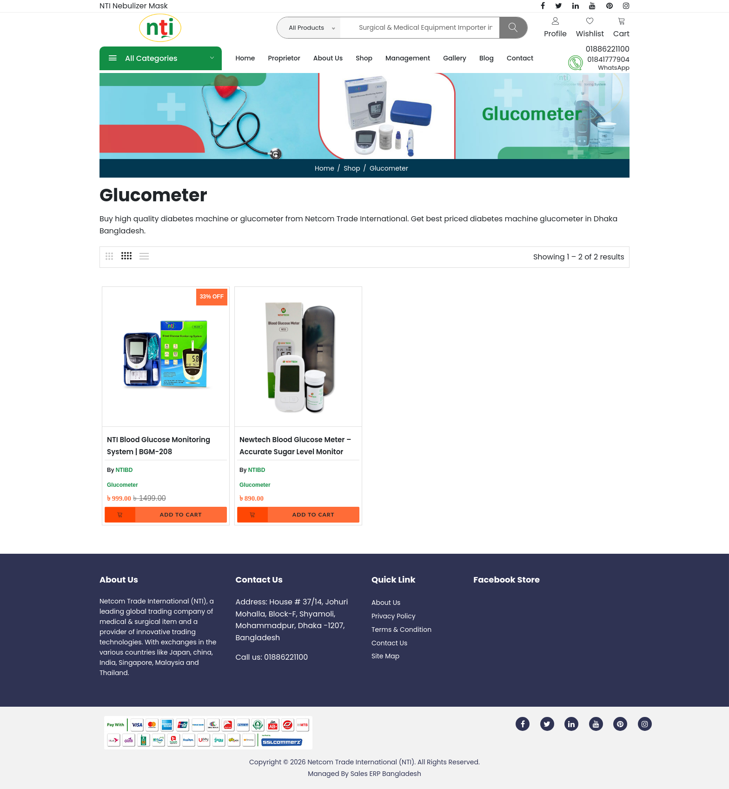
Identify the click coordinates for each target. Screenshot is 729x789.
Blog (486, 58)
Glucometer (122, 485)
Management (407, 58)
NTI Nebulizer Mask (133, 5)
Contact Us (389, 643)
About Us (328, 58)
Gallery (454, 58)
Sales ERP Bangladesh (386, 773)
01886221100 (608, 49)
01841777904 (608, 59)
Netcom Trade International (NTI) (360, 762)
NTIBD (124, 470)
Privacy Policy (393, 616)
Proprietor (284, 58)
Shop (364, 58)
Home (245, 58)
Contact (520, 58)
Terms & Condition (401, 629)
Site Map (385, 656)
